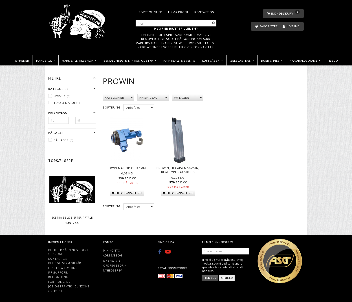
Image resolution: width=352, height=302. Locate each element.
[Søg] (213, 23)
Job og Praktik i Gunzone (68, 286)
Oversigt (55, 291)
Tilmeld (210, 278)
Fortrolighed (151, 12)
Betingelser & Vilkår (64, 263)
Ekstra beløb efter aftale (72, 217)
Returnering (58, 277)
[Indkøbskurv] (283, 13)
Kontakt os (204, 12)
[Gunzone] (77, 20)
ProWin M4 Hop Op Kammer (127, 166)
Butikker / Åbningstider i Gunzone (68, 252)
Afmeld (227, 278)
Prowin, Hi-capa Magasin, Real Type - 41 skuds (177, 168)
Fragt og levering (63, 267)
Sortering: (112, 107)
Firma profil (178, 12)
